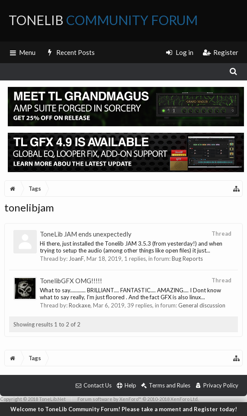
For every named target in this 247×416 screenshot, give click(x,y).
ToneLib (103, 20)
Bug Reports (187, 258)
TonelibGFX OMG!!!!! (71, 281)
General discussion (201, 305)
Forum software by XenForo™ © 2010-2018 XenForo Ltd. (138, 399)
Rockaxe (79, 305)
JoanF (76, 258)
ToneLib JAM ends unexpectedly (86, 234)
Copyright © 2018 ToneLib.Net (33, 399)
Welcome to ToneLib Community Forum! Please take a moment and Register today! (123, 409)
